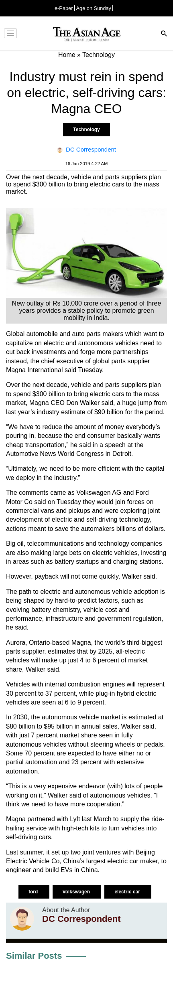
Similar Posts (34, 956)
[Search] (164, 34)
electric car (127, 892)
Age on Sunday (94, 8)
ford (33, 892)
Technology (86, 129)
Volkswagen (77, 892)
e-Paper (64, 8)
